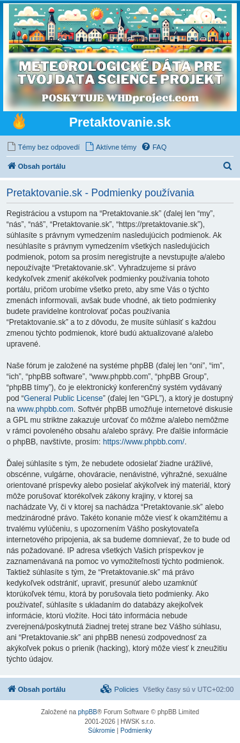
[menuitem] (43, 147)
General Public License (63, 398)
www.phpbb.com (45, 409)
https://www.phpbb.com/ (143, 441)
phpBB (87, 712)
